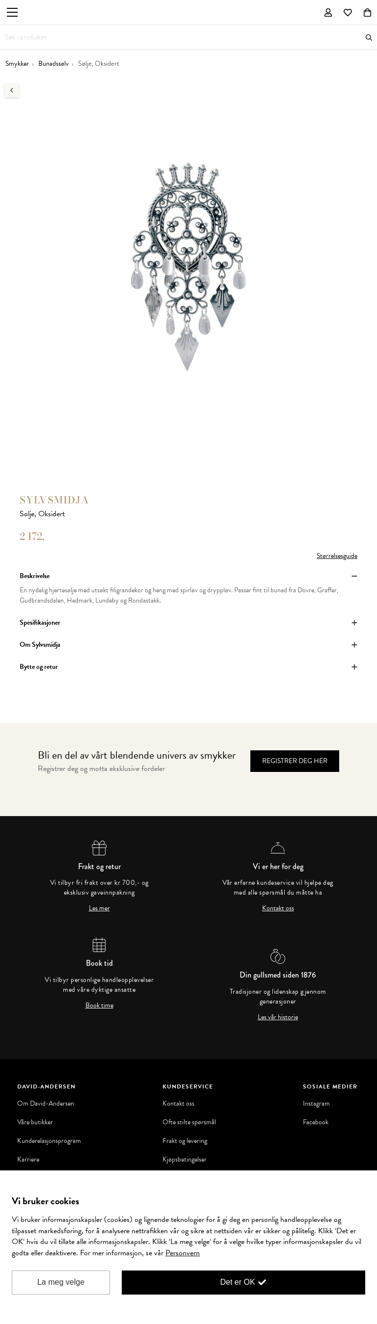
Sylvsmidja (54, 499)
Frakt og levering (184, 1141)
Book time (99, 1005)
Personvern (182, 1253)
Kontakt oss (278, 908)
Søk (369, 37)
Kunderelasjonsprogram (49, 1141)
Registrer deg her (294, 761)
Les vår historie (278, 1017)
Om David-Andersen (45, 1104)
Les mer (99, 908)
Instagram (316, 1104)
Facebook (315, 1122)
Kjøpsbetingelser (184, 1160)
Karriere (28, 1160)
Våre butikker (35, 1122)
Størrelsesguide (337, 556)
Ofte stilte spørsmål (189, 1122)
